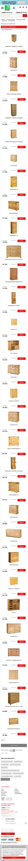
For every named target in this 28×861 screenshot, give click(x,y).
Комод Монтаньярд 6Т (14, 728)
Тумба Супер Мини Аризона (13, 94)
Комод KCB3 (14, 541)
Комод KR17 (14, 377)
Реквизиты (3, 794)
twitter (20, 798)
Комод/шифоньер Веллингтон (13, 281)
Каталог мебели (10, 19)
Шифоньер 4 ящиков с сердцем (14, 46)
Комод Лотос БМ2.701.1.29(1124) (14, 259)
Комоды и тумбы (20, 19)
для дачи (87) (4, 767)
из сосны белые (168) (6, 773)
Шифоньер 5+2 (14, 235)
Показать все (6, 779)
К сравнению (13, 50)
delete (26, 2)
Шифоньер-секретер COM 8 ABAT (14, 471)
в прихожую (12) (18, 761)
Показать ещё (13, 745)
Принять (14, 857)
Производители (18, 793)
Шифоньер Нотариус (14, 305)
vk (14, 798)
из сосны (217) (17, 776)
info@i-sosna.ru (5, 809)
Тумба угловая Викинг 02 (14, 448)
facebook (17, 798)
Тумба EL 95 (14, 329)
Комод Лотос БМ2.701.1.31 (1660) (14, 706)
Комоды (4, 20)
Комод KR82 (14, 165)
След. (16, 750)
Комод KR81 (14, 70)
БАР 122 (14, 612)
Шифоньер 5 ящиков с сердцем (14, 118)
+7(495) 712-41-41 (6, 12)
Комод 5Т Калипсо (14, 401)
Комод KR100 (13, 636)
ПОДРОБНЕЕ (21, 2)
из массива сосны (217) (18, 773)
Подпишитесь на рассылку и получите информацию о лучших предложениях (9, 812)
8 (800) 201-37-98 (21, 12)
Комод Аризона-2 (14, 682)
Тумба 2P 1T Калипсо (14, 588)
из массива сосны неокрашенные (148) (10, 770)
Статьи (15, 788)
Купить (21, 51)
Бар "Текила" (14, 353)
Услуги (2, 790)
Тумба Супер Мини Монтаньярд (13, 141)
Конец (20, 750)
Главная (3, 19)
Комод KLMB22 (14, 517)
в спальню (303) (4, 764)
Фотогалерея (4, 791)
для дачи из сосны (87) (15, 764)
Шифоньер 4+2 (14, 189)
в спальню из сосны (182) (6, 761)
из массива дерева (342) (6, 776)
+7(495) (3, 807)
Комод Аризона (13, 564)
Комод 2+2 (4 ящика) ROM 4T (14, 660)
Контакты (16, 790)
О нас (2, 788)
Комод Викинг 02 (14, 213)
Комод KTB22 (14, 424)
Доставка (3, 793)
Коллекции (17, 791)
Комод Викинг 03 (14, 494)
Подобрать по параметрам (9, 26)
